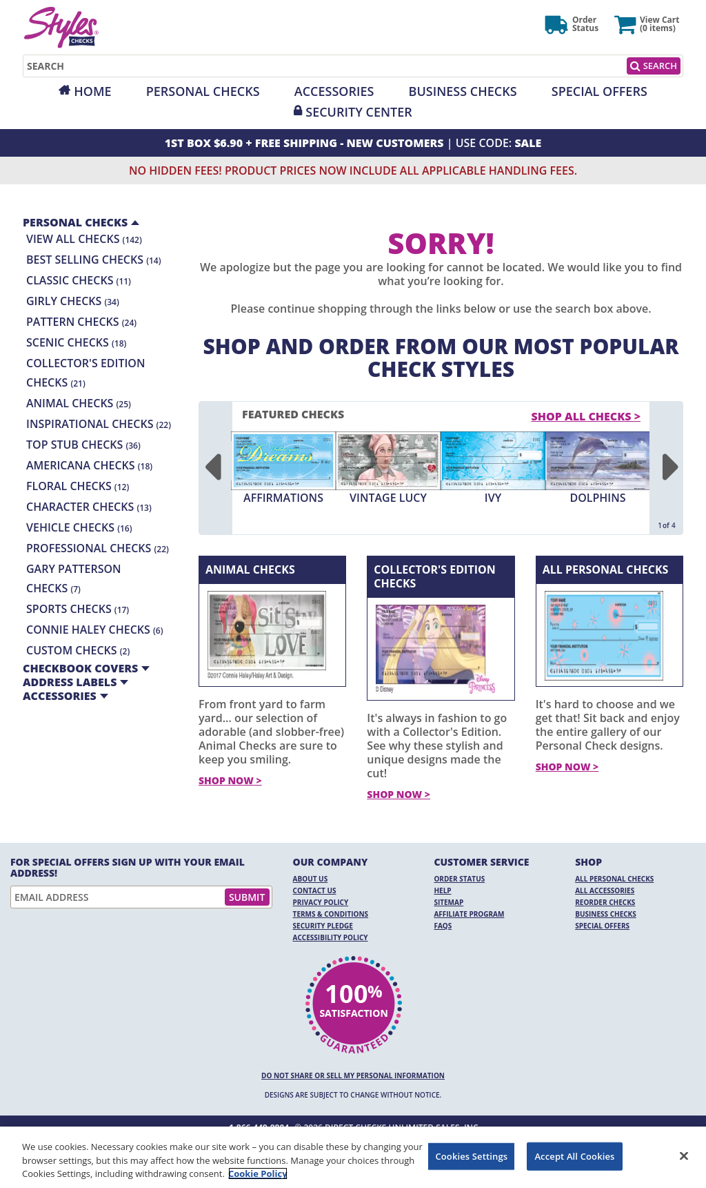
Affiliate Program (469, 914)
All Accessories (604, 890)
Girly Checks (72, 301)
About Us (310, 879)
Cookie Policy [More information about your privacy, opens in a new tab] (258, 1173)
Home (92, 91)
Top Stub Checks (83, 444)
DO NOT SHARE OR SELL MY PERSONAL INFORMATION (353, 1075)
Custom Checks (78, 650)
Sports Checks (77, 608)
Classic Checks (78, 280)
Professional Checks (97, 548)
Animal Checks (78, 403)
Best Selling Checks (93, 259)
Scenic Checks (76, 342)
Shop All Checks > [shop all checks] (586, 416)
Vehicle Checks (79, 527)
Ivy (493, 497)
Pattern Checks (81, 321)
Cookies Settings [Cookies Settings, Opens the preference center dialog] (471, 1155)
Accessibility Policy (330, 937)
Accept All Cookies (574, 1155)
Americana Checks (89, 465)
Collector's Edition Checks (434, 576)
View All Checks (84, 238)
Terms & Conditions (331, 914)
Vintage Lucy (388, 497)
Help (442, 890)
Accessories (334, 91)
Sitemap (448, 902)
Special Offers (599, 91)
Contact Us (314, 890)
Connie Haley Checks (94, 629)
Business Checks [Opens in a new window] (463, 91)
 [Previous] (211, 468)
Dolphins (597, 497)
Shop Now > (230, 780)
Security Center (358, 112)
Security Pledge (323, 926)
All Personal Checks (606, 569)
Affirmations (283, 497)
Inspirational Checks (98, 423)
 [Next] (670, 468)
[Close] (684, 1155)
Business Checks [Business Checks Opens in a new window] (605, 914)
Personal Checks (203, 91)
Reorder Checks (605, 902)
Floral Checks (77, 486)
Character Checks (89, 506)
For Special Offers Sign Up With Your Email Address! (127, 868)
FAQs (443, 926)
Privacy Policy (321, 902)
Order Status (459, 879)
